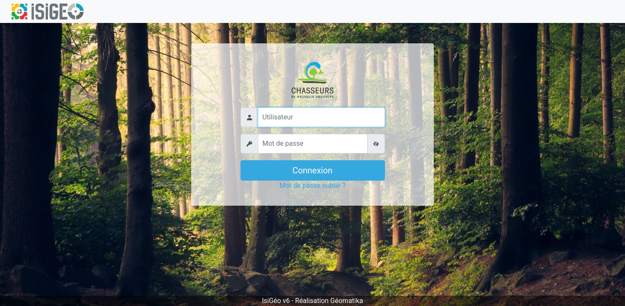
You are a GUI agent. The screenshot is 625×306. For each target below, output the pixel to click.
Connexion (312, 170)
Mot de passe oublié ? (312, 185)
